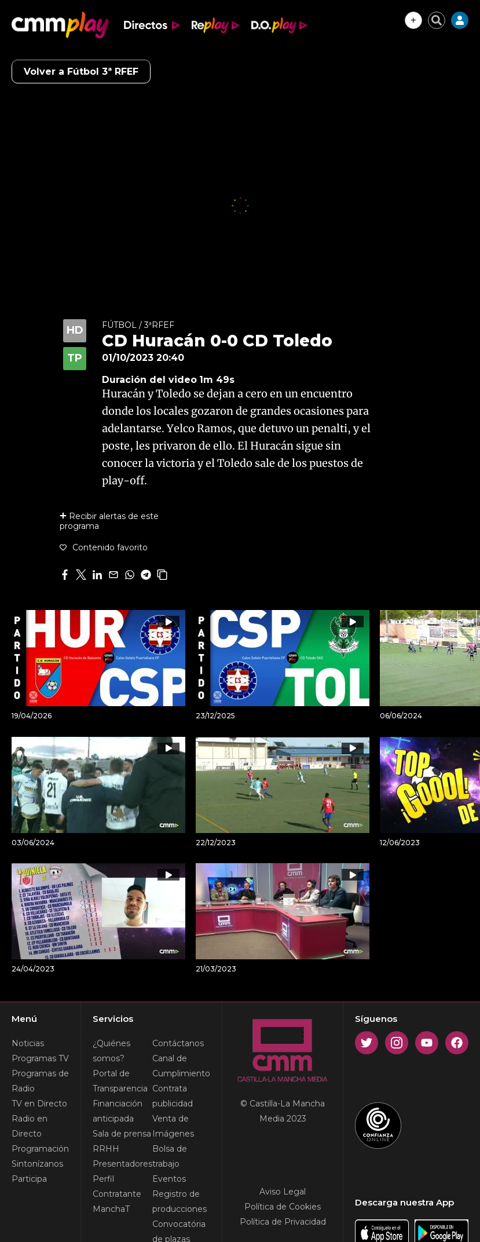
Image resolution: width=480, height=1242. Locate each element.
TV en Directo (39, 1103)
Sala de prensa (122, 1133)
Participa (29, 1179)
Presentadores (122, 1164)
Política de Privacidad (283, 1222)
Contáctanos (178, 1043)
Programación (40, 1149)
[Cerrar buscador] (436, 20)
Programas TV (40, 1058)
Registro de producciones (179, 1201)
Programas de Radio (40, 1081)
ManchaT (111, 1209)
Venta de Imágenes (173, 1126)
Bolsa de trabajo (169, 1156)
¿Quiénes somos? (111, 1051)
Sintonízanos (37, 1164)
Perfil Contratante (117, 1186)
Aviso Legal (282, 1191)
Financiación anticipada (117, 1111)
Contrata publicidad (172, 1096)
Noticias (28, 1043)
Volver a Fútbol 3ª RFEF (81, 71)
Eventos (169, 1179)
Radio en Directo (29, 1126)
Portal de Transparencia (120, 1081)
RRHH (106, 1149)
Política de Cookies (282, 1206)
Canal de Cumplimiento (181, 1066)
